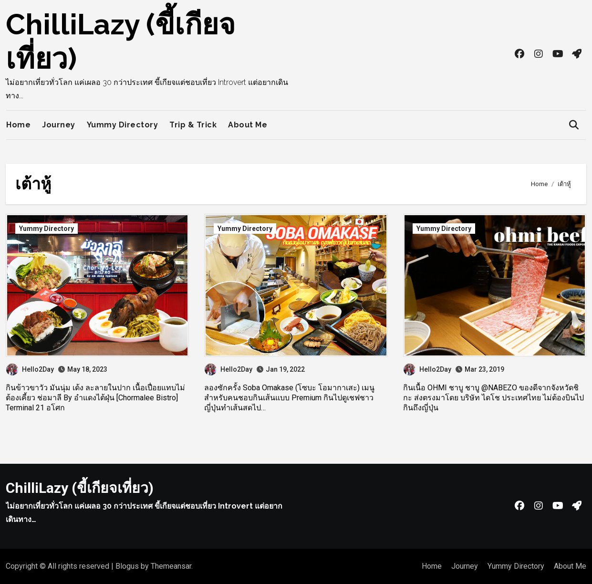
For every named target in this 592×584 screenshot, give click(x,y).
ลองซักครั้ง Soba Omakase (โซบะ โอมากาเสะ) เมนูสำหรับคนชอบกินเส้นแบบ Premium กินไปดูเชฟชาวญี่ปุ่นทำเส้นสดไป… (289, 397)
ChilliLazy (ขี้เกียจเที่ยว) (80, 488)
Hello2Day (30, 369)
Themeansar (171, 566)
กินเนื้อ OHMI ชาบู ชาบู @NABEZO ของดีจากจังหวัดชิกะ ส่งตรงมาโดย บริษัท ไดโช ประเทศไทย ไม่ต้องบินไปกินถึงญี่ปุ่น (493, 397)
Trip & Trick (193, 124)
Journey (58, 124)
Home (18, 124)
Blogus (127, 566)
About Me (247, 124)
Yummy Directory (122, 124)
